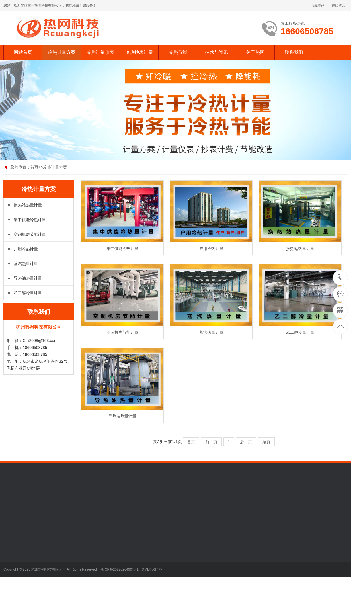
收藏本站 (318, 5)
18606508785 (340, 277)
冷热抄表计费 (139, 52)
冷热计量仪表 (100, 52)
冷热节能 (178, 52)
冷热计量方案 (61, 52)
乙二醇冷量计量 (28, 292)
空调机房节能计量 (30, 234)
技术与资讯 (216, 52)
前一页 (211, 442)
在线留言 (338, 5)
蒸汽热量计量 (26, 263)
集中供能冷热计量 (30, 219)
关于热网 (255, 52)
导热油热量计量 (28, 278)
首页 (34, 167)
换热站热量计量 (28, 205)
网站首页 (23, 52)
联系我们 (294, 52)
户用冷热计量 (26, 249)
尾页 (266, 442)
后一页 (246, 442)
